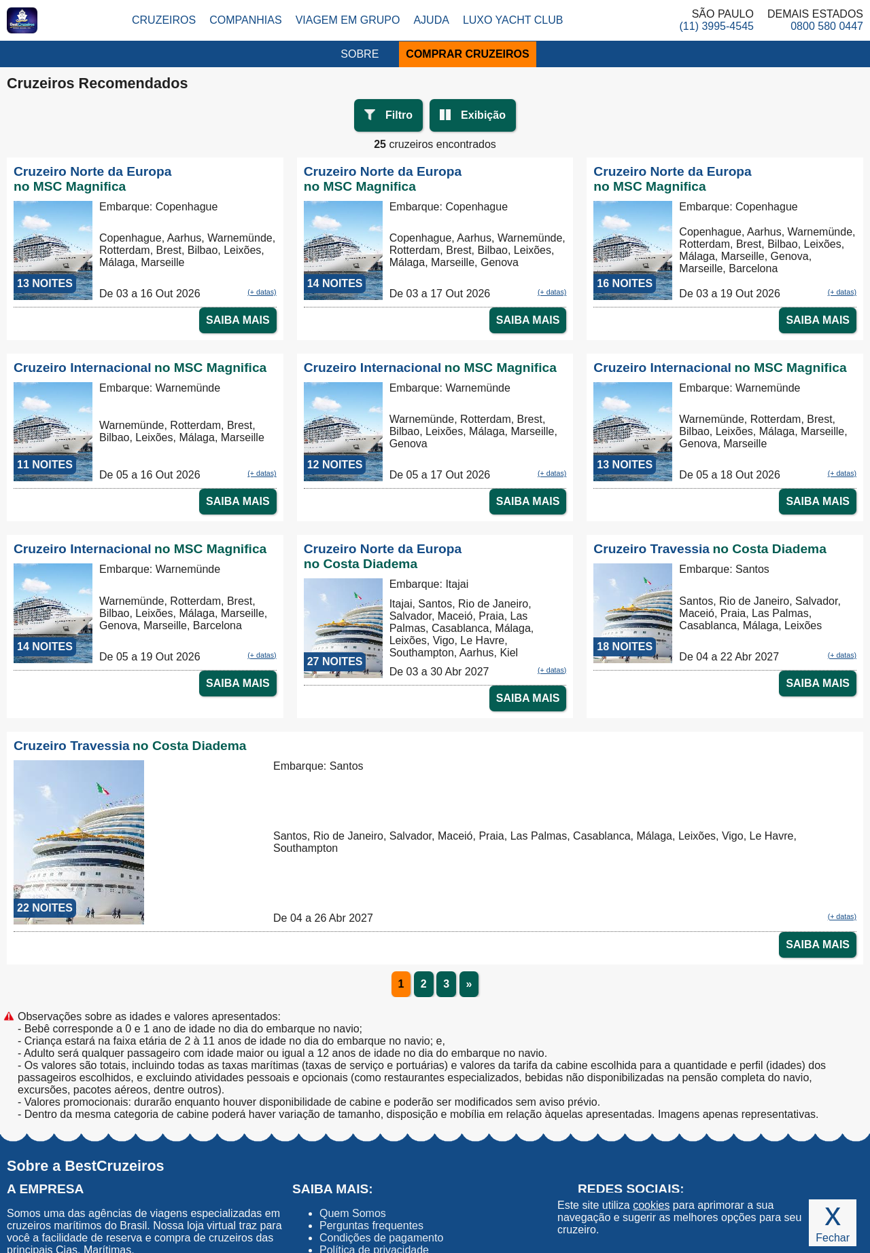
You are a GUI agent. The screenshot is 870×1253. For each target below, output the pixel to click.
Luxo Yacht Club (513, 20)
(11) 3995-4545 (717, 26)
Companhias (245, 20)
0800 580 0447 (826, 26)
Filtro (399, 115)
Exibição (483, 115)
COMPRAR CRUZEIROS (467, 54)
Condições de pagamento (381, 1237)
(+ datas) (261, 292)
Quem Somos (352, 1213)
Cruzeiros (164, 20)
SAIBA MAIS (238, 320)
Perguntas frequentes (371, 1225)
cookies (651, 1205)
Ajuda (431, 20)
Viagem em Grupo (348, 20)
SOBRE (360, 54)
